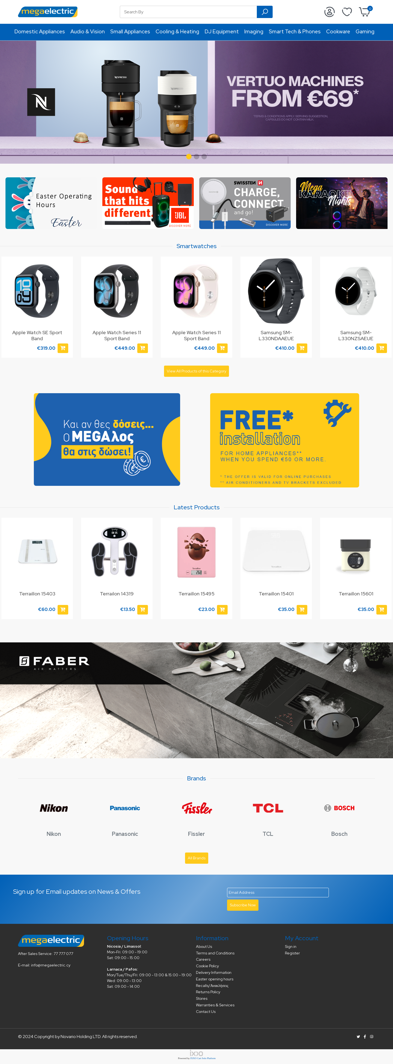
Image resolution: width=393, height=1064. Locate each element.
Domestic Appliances (39, 31)
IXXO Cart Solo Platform (203, 1058)
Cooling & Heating (177, 31)
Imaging (253, 31)
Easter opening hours (214, 979)
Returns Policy (208, 991)
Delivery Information (213, 972)
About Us (204, 946)
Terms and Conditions (215, 953)
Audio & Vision (87, 31)
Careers (203, 959)
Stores (201, 998)
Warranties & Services (215, 1005)
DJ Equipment (222, 31)
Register (292, 953)
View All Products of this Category (196, 371)
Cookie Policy (207, 965)
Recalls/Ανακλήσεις (212, 985)
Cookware (338, 31)
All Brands (197, 858)
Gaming (365, 31)
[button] (189, 156)
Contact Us (206, 1011)
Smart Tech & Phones (295, 31)
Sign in (290, 946)
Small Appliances (130, 31)
